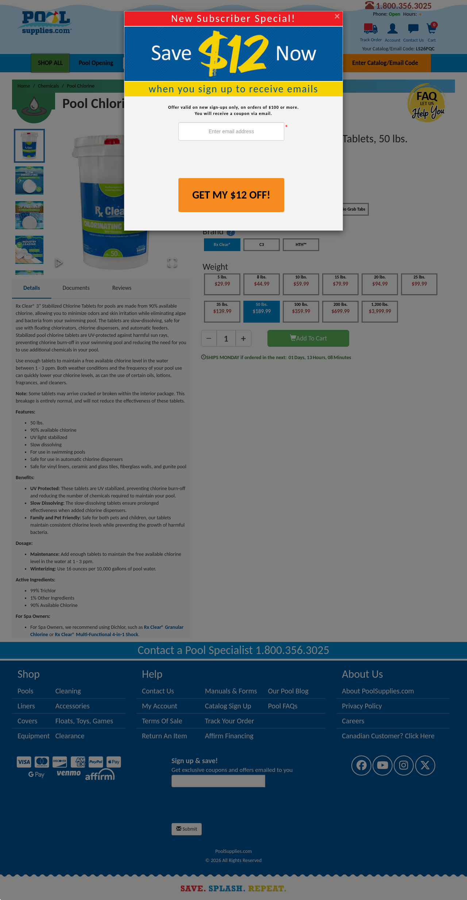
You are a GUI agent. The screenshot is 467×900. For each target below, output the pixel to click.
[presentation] (233, 160)
